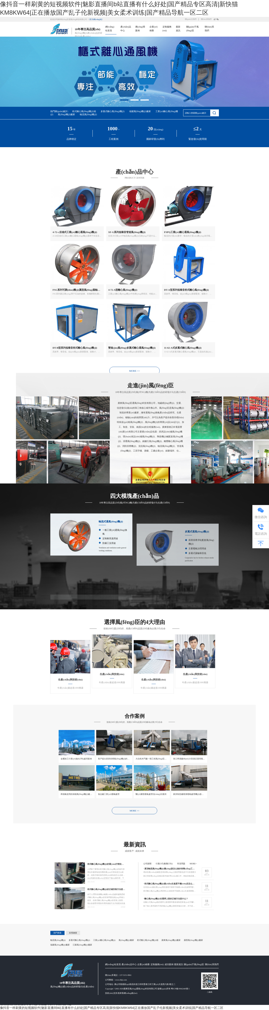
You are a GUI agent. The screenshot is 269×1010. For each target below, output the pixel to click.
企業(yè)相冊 (143, 1004)
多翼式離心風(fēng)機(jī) (112, 111)
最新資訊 (178, 1004)
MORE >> (134, 557)
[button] (124, 99)
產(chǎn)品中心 (129, 1004)
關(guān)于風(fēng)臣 (194, 1004)
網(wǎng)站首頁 (113, 1004)
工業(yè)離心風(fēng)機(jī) (104, 965)
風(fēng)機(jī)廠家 (66, 114)
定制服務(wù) (157, 1004)
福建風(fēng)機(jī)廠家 (140, 111)
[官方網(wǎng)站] (95, 19)
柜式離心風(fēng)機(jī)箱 (84, 111)
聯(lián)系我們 (206, 19)
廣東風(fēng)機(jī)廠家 (171, 965)
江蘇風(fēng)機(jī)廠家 (82, 970)
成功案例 (169, 1004)
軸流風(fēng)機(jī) (88, 114)
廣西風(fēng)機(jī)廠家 (193, 965)
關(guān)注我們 (190, 19)
